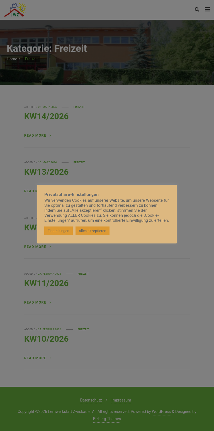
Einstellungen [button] (58, 231)
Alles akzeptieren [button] (92, 231)
